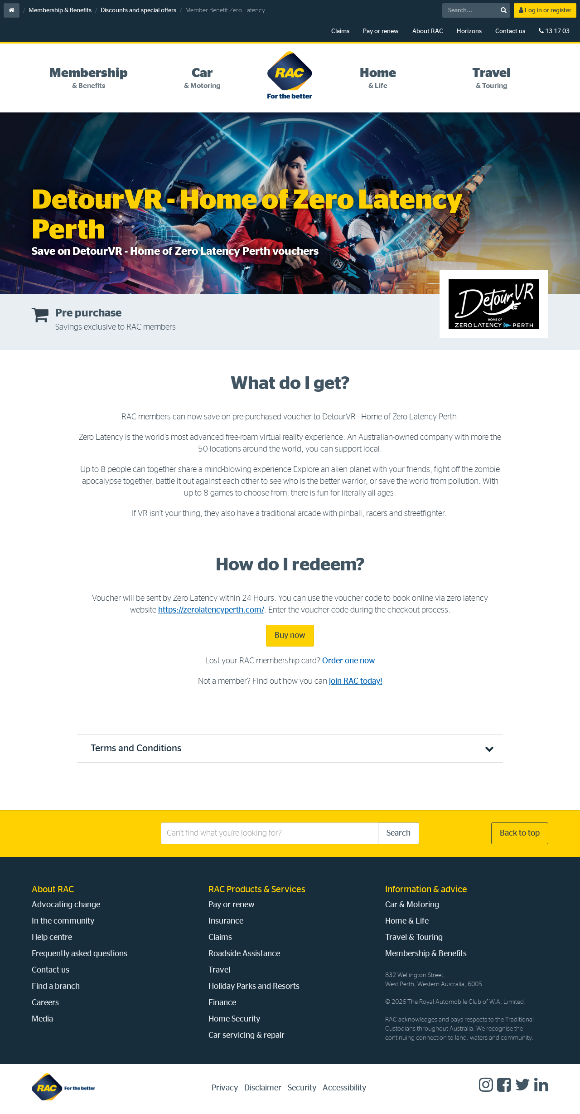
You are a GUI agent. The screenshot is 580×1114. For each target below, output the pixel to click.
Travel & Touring (414, 938)
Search (399, 833)
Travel (219, 970)
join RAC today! (355, 681)
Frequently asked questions (79, 954)
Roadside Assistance (244, 954)
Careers (45, 1003)
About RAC (427, 31)
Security (302, 1088)
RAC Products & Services (256, 889)
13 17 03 (554, 31)
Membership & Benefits (60, 10)
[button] (290, 748)
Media (42, 1019)
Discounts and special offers (138, 10)
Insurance (225, 921)
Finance (222, 1003)
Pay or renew (381, 31)
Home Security (234, 1019)
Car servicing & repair (246, 1035)
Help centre (52, 938)
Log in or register (545, 10)
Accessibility (344, 1088)
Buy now (290, 636)
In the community (63, 921)
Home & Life (407, 921)
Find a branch (56, 987)
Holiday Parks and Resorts (254, 987)
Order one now (348, 661)
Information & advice (426, 889)
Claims (340, 31)
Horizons (469, 31)
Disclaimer (262, 1088)
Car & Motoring (412, 905)
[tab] (88, 78)
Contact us (510, 31)
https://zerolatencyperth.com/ (211, 610)
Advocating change (66, 905)
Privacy (225, 1088)
